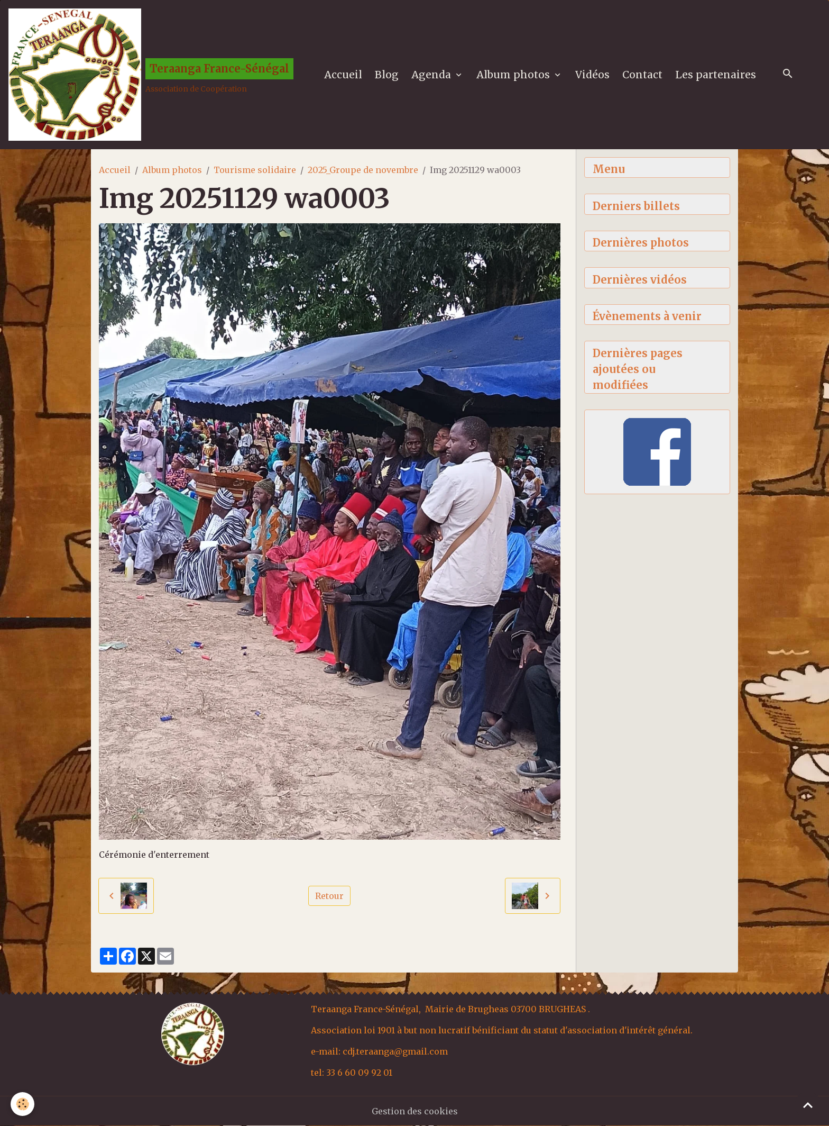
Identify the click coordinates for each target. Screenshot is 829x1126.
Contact (642, 74)
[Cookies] (22, 1104)
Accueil (343, 74)
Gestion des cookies (415, 1111)
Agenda (432, 74)
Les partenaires (715, 74)
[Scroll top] (808, 1105)
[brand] (150, 74)
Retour (329, 896)
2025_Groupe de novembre (363, 170)
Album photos (514, 74)
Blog (387, 74)
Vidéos (592, 74)
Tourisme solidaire (255, 170)
